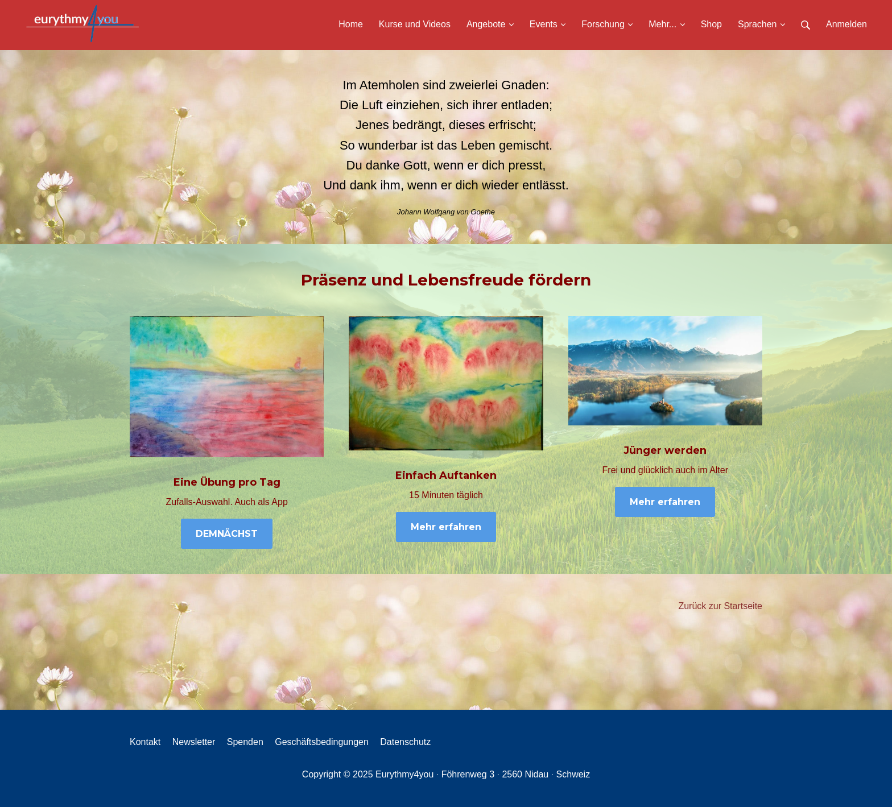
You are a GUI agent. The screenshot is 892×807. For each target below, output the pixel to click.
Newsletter (194, 742)
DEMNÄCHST (227, 533)
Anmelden (846, 24)
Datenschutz (405, 742)
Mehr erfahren (446, 527)
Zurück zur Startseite (720, 606)
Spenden (245, 742)
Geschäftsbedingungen (322, 742)
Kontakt (145, 742)
